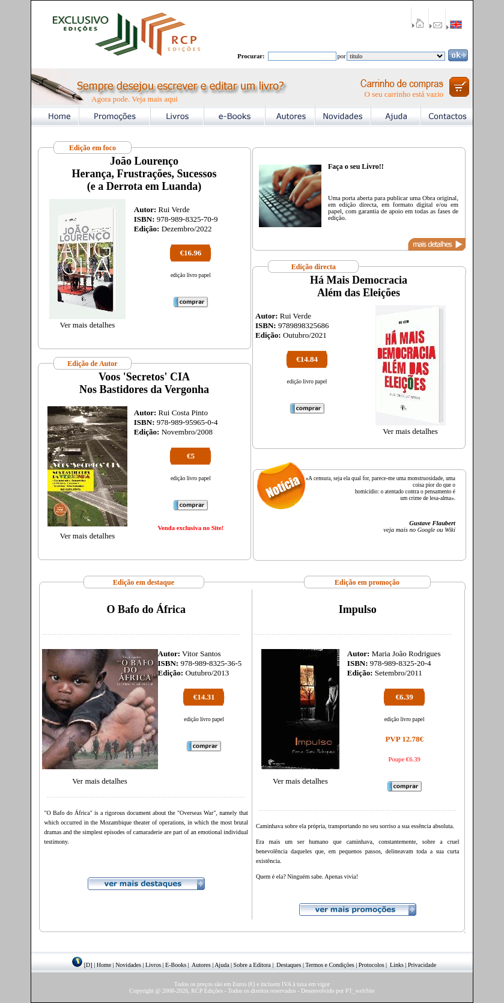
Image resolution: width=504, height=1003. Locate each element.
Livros (153, 965)
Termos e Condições (329, 965)
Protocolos (371, 965)
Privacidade (422, 965)
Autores (201, 965)
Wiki (450, 529)
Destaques (288, 965)
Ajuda (221, 965)
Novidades (128, 965)
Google (426, 529)
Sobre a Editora (252, 965)
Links (397, 965)
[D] (88, 965)
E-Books (175, 965)
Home (104, 965)
